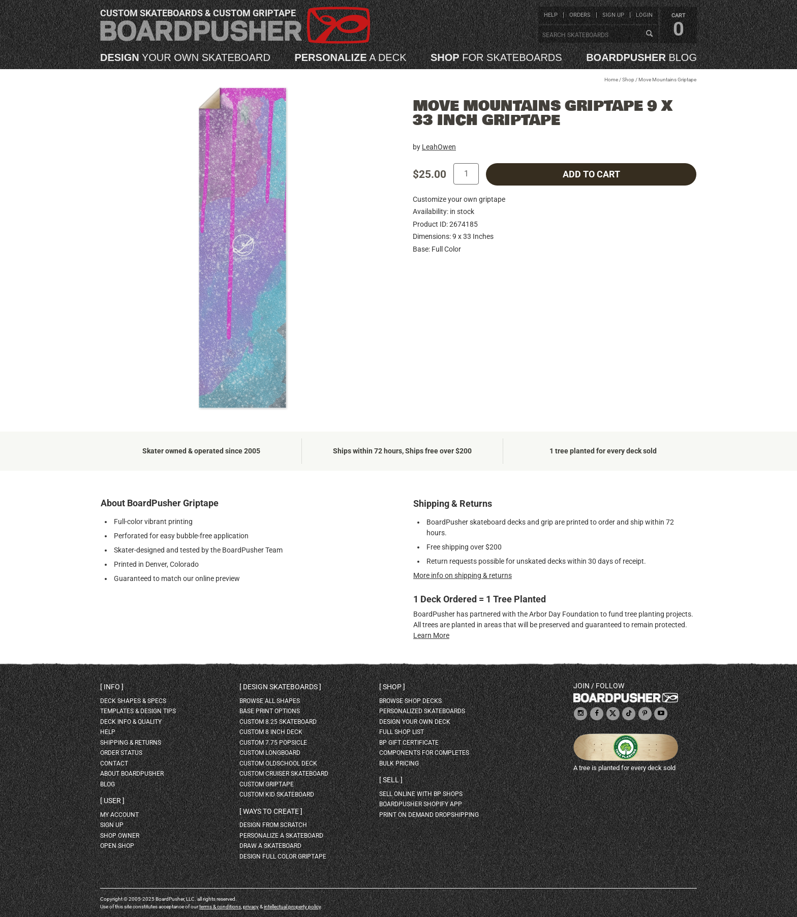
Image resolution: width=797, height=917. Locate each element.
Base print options (269, 711)
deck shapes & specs (133, 701)
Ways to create (271, 811)
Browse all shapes (269, 701)
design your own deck (414, 721)
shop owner (119, 835)
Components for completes (424, 752)
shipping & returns (130, 742)
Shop (628, 79)
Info (112, 687)
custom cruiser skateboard (283, 773)
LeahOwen (439, 147)
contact (114, 763)
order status (121, 752)
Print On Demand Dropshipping (429, 814)
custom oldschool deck (278, 763)
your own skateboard (185, 57)
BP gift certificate (409, 742)
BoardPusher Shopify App (420, 804)
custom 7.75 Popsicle (273, 742)
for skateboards (496, 57)
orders (580, 15)
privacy (251, 906)
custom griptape (266, 784)
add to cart (591, 174)
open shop (117, 845)
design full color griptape (282, 856)
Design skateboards (280, 687)
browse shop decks (410, 701)
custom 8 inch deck (270, 732)
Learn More (431, 635)
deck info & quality (131, 721)
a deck (350, 57)
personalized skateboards (422, 711)
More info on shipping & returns (462, 575)
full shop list (401, 732)
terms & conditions (220, 906)
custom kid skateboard (276, 794)
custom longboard (269, 752)
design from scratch (273, 825)
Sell (391, 780)
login (644, 15)
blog (641, 57)
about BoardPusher (132, 773)
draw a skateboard (270, 845)
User (112, 801)
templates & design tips (138, 711)
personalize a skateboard (281, 835)
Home (611, 79)
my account (119, 814)
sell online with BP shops (421, 794)
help (551, 15)
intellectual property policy (292, 906)
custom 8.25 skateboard (278, 721)
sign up (613, 15)
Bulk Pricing (399, 763)
